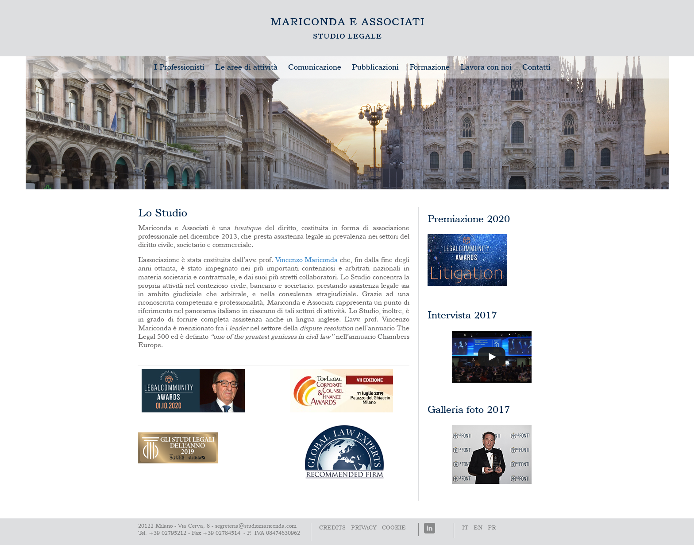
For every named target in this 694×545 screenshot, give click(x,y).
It (465, 528)
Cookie (394, 528)
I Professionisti (179, 67)
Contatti (536, 67)
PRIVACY (364, 528)
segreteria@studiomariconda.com (256, 526)
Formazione (429, 67)
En (478, 528)
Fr (492, 528)
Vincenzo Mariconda (306, 260)
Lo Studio (347, 28)
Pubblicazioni (375, 67)
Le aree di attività (246, 67)
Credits (332, 528)
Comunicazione (314, 67)
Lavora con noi (486, 67)
